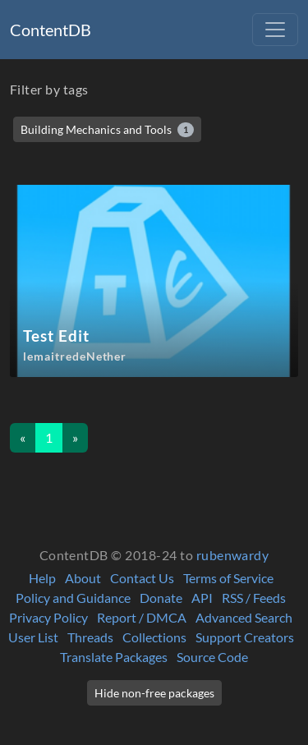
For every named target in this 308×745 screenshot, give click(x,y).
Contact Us (142, 578)
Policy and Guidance (73, 597)
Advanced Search (243, 617)
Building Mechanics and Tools (107, 129)
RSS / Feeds (254, 597)
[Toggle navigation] (275, 29)
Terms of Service (228, 578)
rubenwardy (232, 555)
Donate (161, 597)
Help (42, 578)
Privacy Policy (48, 617)
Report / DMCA (141, 617)
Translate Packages (114, 657)
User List (33, 637)
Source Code (212, 657)
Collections (154, 637)
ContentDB (50, 29)
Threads (90, 637)
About (83, 578)
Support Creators (244, 637)
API (202, 597)
